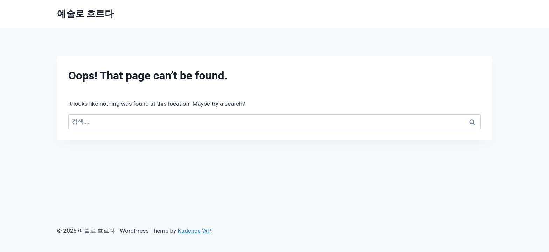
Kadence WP (194, 230)
